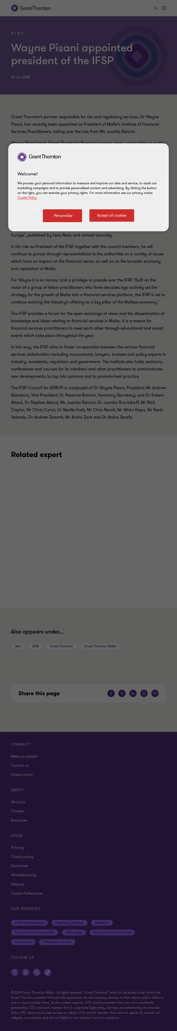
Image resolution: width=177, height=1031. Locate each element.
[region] (88, 187)
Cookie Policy (27, 198)
